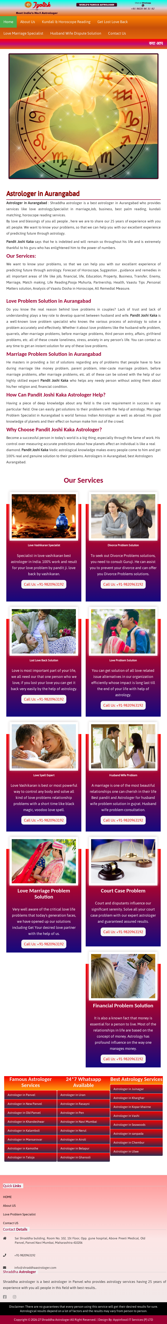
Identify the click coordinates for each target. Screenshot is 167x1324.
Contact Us (117, 33)
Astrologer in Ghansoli (75, 1157)
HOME (7, 1197)
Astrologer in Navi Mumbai (78, 1121)
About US (9, 1205)
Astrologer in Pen (72, 1112)
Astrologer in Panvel (21, 1095)
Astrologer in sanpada (129, 1133)
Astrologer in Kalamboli (24, 1130)
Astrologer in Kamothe (23, 1148)
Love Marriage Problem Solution (44, 893)
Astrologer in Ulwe (126, 1151)
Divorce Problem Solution (123, 545)
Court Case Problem (123, 890)
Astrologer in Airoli (73, 1139)
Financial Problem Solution (123, 1005)
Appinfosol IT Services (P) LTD (133, 1319)
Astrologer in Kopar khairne (132, 1107)
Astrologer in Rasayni (75, 1104)
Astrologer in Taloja (21, 1157)
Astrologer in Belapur (74, 1148)
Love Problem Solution (123, 660)
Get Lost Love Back (112, 22)
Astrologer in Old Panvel (24, 1112)
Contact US (10, 1223)
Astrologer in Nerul (73, 1130)
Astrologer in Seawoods (129, 1124)
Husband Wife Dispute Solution (75, 33)
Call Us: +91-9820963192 (44, 584)
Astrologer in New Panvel (25, 1104)
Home (8, 22)
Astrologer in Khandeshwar (26, 1121)
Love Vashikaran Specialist (44, 545)
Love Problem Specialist (19, 1214)
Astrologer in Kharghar (129, 1098)
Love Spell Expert (43, 775)
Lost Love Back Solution (44, 660)
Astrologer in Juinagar (129, 1089)
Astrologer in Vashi (126, 1115)
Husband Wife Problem (123, 775)
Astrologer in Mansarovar (25, 1139)
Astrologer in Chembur (129, 1142)
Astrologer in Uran (72, 1095)
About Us (27, 22)
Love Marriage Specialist (23, 33)
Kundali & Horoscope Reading (66, 22)
